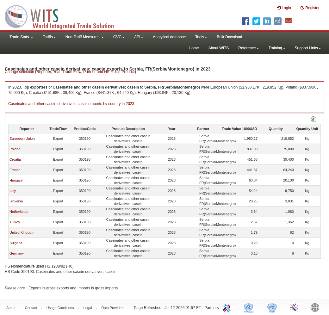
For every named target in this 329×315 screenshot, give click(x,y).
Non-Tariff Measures (84, 37)
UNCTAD (250, 307)
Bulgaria (15, 243)
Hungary (16, 180)
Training (277, 48)
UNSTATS (272, 307)
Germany (16, 253)
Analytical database (169, 37)
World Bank (316, 307)
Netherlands (18, 211)
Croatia (15, 159)
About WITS (218, 48)
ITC (227, 307)
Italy (12, 191)
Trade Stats (21, 37)
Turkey (14, 222)
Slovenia (16, 201)
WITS (63, 16)
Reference (248, 48)
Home (194, 48)
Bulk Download (229, 37)
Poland (14, 149)
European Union (22, 138)
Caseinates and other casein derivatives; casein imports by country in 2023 (71, 104)
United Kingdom (21, 232)
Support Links (308, 48)
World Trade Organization (294, 307)
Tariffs (49, 37)
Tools (201, 37)
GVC (119, 37)
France (14, 170)
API (138, 37)
